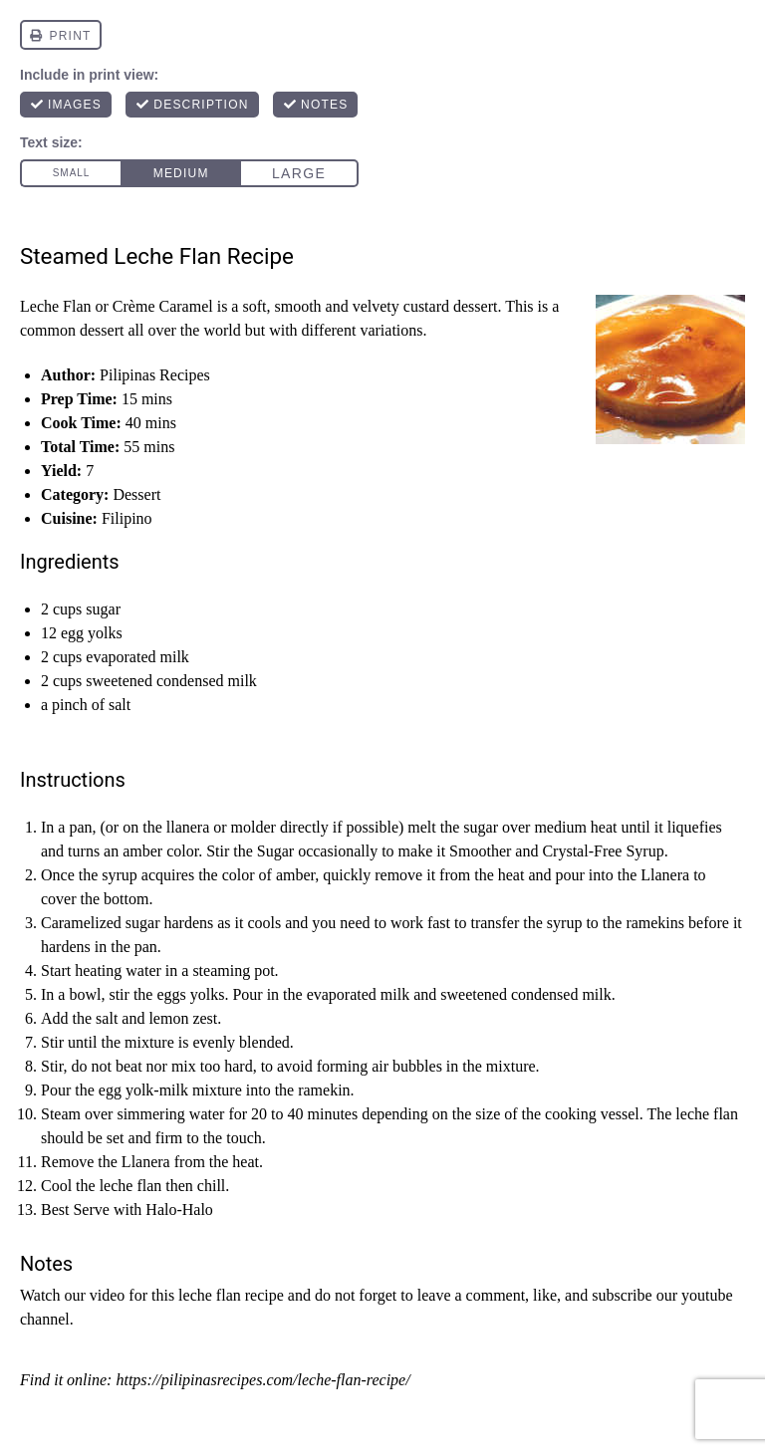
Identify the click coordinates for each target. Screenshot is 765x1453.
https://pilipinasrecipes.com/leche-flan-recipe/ (262, 1379)
